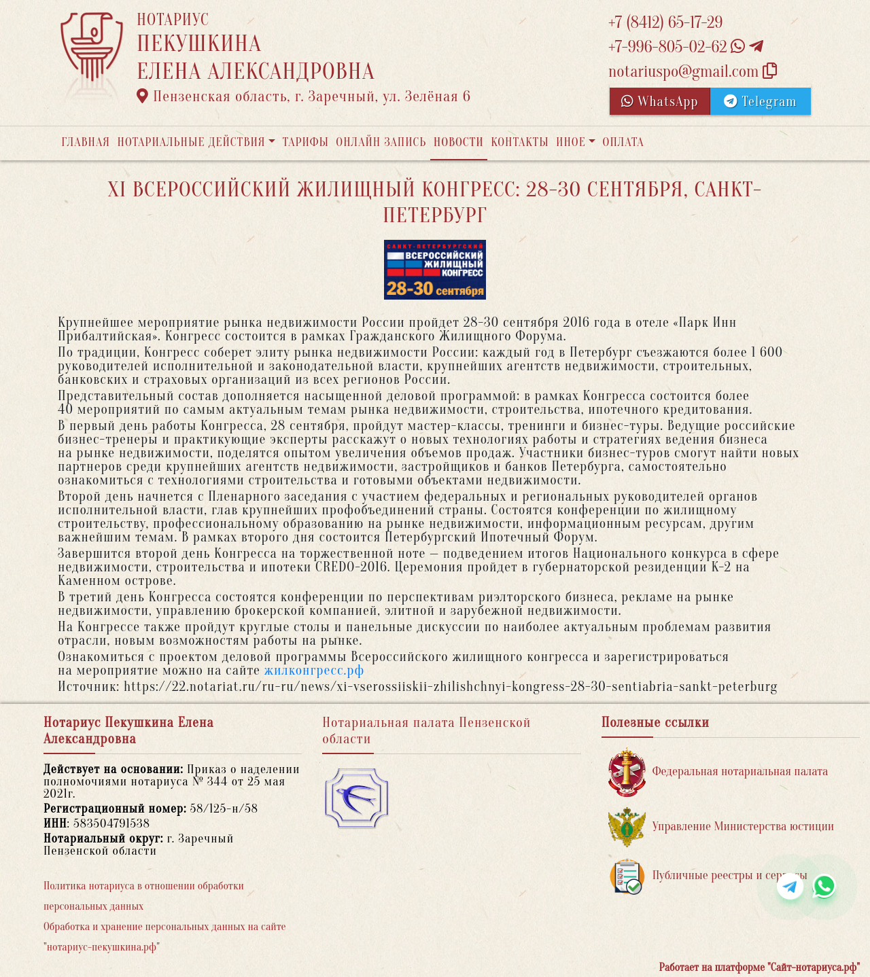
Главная (85, 142)
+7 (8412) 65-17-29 (665, 23)
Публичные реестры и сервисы (707, 876)
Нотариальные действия (191, 142)
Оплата (623, 142)
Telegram (760, 101)
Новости (459, 142)
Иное (571, 142)
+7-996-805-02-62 (685, 47)
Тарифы (306, 142)
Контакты (520, 142)
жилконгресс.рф (314, 670)
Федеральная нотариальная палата (718, 772)
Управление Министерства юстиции (721, 827)
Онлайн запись (381, 142)
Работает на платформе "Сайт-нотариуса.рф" (759, 967)
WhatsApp (660, 101)
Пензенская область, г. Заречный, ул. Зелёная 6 (304, 96)
